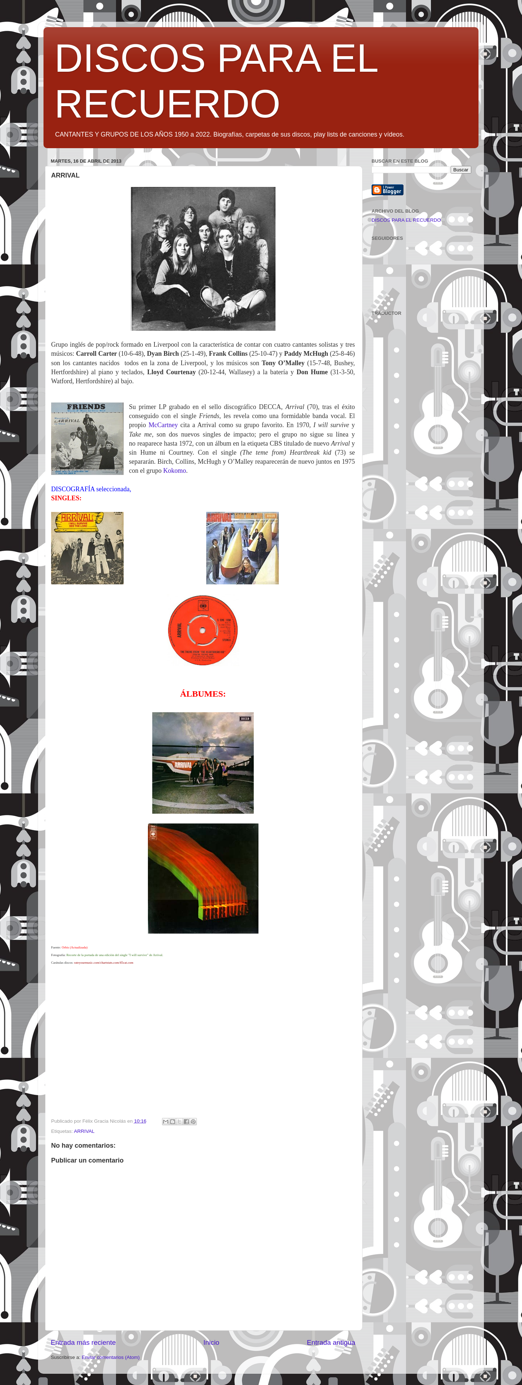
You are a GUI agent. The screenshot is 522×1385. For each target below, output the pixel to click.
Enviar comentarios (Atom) (111, 1357)
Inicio (211, 1342)
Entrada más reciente (83, 1342)
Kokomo (174, 470)
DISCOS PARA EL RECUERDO (406, 220)
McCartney (163, 425)
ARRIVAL (84, 1131)
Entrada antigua (331, 1342)
